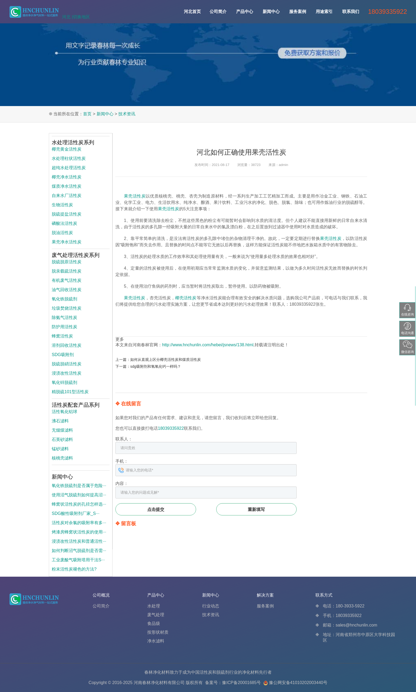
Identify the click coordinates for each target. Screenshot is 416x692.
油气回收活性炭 (66, 289)
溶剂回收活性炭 (66, 345)
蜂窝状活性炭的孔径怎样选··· (79, 504)
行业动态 (210, 606)
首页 (87, 114)
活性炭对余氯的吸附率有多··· (79, 522)
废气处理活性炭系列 (75, 255)
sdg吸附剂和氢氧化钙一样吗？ (155, 366)
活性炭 (206, 672)
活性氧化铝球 (64, 411)
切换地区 (81, 17)
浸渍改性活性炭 (66, 373)
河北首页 (192, 11)
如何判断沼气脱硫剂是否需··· (79, 550)
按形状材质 (157, 632)
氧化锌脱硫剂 (64, 382)
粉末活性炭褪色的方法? (74, 569)
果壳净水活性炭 (66, 242)
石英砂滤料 (62, 439)
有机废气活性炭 (66, 280)
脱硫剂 (222, 672)
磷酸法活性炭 (64, 223)
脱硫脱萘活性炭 (66, 262)
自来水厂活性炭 (66, 195)
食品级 (153, 623)
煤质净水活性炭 (66, 186)
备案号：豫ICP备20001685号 (233, 682)
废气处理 (155, 614)
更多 (119, 339)
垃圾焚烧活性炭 (66, 308)
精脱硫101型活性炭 (70, 391)
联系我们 (350, 11)
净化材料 (250, 672)
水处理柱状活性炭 (69, 158)
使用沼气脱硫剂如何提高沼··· (79, 495)
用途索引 (324, 11)
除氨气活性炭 (64, 317)
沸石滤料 (60, 421)
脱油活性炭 (62, 232)
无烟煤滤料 (62, 430)
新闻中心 (271, 11)
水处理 (153, 606)
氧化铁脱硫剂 (64, 299)
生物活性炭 (62, 205)
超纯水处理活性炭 (69, 167)
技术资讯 (126, 114)
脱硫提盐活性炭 (66, 214)
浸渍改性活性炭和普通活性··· (79, 541)
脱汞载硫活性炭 (66, 271)
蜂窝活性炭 (62, 336)
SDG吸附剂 (63, 354)
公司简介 (218, 11)
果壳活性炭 (135, 196)
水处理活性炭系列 (73, 142)
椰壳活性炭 (185, 298)
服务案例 (297, 11)
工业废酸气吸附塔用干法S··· (78, 560)
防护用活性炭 (64, 327)
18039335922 (171, 428)
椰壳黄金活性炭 (66, 149)
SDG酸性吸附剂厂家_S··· (75, 513)
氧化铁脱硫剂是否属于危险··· (79, 485)
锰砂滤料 (60, 448)
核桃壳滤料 (62, 458)
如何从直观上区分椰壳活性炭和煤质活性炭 (165, 359)
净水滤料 (155, 641)
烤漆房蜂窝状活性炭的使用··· (79, 532)
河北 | (67, 17)
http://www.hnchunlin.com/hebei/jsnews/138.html (207, 345)
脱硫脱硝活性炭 (66, 364)
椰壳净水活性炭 (66, 177)
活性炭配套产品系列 (75, 405)
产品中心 (244, 11)
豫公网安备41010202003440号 (298, 682)
